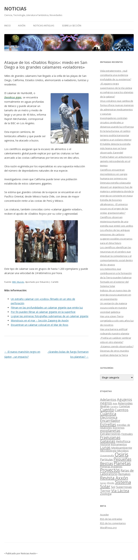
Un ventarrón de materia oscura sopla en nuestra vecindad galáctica (113, 308)
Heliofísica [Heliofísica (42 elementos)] (123, 441)
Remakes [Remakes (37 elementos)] (124, 474)
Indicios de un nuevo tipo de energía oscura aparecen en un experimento (115, 295)
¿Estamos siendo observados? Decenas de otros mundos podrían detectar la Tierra (117, 351)
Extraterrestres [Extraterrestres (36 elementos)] (110, 434)
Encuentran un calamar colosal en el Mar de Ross (39, 324)
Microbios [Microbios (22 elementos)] (123, 450)
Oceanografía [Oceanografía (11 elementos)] (107, 455)
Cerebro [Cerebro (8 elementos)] (114, 406)
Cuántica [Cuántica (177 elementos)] (108, 413)
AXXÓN (21, 25)
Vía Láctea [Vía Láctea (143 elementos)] (120, 490)
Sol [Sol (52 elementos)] (113, 487)
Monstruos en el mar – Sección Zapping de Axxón (40, 320)
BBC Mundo (18, 282)
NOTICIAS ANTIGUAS (43, 25)
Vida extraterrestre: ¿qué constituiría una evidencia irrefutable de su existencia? (115, 75)
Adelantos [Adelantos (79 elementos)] (108, 399)
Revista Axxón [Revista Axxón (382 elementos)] (114, 478)
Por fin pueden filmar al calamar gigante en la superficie (43, 312)
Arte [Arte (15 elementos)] (115, 403)
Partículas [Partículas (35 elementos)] (106, 459)
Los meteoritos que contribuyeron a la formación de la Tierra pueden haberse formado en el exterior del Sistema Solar (116, 277)
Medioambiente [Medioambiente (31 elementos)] (121, 447)
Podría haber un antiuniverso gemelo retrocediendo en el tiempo (116, 161)
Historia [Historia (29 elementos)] (105, 444)
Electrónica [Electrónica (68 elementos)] (108, 417)
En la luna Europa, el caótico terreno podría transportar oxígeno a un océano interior (116, 135)
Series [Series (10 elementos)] (103, 483)
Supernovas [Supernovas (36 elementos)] (124, 487)
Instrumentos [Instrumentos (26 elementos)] (119, 444)
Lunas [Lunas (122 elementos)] (105, 447)
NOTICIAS (15, 8)
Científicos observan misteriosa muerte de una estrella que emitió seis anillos (116, 221)
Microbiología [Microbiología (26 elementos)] (108, 450)
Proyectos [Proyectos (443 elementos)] (110, 470)
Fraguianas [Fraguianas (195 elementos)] (110, 437)
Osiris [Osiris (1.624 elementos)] (121, 454)
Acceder (104, 514)
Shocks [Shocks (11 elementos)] (110, 482)
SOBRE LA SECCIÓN (71, 25)
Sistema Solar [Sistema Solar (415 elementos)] (115, 484)
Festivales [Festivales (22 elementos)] (127, 434)
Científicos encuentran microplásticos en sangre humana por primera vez (113, 174)
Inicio (7, 25)
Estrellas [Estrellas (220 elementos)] (108, 424)
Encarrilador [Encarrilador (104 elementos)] (110, 420)
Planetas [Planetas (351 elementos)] (122, 463)
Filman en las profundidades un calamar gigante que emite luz (47, 307)
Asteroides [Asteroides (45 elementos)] (125, 403)
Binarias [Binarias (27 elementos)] (105, 406)
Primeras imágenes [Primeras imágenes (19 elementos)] (111, 466)
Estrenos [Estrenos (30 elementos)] (119, 427)
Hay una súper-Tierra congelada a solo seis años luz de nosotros (117, 320)
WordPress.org (108, 527)
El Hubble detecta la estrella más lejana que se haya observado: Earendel (115, 148)
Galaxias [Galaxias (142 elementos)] (107, 441)
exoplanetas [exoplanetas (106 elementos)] (110, 430)
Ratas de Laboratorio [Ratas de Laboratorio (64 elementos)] (117, 472)
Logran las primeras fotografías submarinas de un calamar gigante (49, 316)
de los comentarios (113, 523)
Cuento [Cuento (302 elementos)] (107, 409)
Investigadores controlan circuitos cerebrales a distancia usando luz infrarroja (117, 122)
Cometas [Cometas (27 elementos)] (124, 406)
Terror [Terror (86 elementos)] (105, 490)
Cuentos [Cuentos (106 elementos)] (121, 409)
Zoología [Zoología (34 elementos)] (105, 494)
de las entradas (111, 519)
